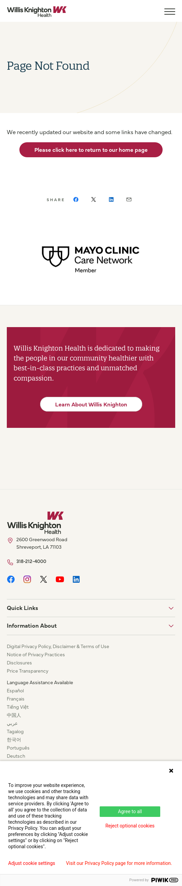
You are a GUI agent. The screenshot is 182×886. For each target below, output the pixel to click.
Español (15, 690)
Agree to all (130, 811)
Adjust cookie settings (31, 863)
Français (15, 698)
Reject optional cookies (130, 825)
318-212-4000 (31, 561)
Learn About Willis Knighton (91, 404)
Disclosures (19, 662)
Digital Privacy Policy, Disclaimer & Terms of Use (58, 646)
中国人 (14, 714)
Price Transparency (27, 670)
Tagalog (15, 731)
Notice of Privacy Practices (36, 654)
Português (18, 747)
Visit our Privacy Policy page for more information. (119, 863)
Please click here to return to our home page (91, 149)
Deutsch (16, 755)
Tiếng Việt (18, 706)
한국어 (14, 739)
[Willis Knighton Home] (37, 11)
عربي (12, 723)
